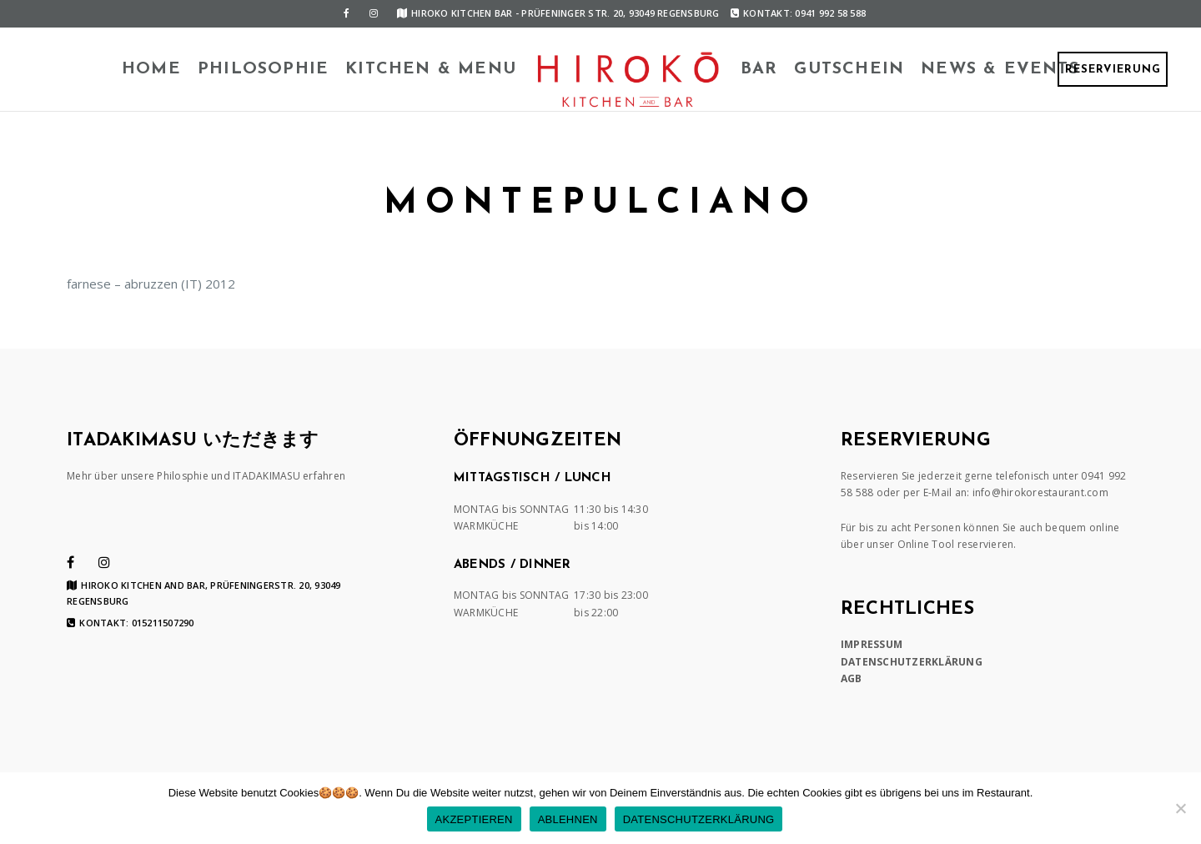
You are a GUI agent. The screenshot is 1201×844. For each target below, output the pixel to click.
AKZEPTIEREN (474, 819)
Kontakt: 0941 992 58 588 (798, 13)
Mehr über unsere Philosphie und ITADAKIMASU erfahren (206, 476)
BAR (759, 69)
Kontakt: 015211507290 (130, 623)
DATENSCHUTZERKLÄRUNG (911, 662)
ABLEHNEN (568, 819)
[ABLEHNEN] (1180, 808)
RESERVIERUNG (1113, 69)
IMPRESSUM (871, 644)
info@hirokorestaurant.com (1040, 492)
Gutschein (849, 69)
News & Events (1000, 69)
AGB (851, 678)
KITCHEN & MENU (430, 69)
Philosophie (263, 69)
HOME (151, 69)
